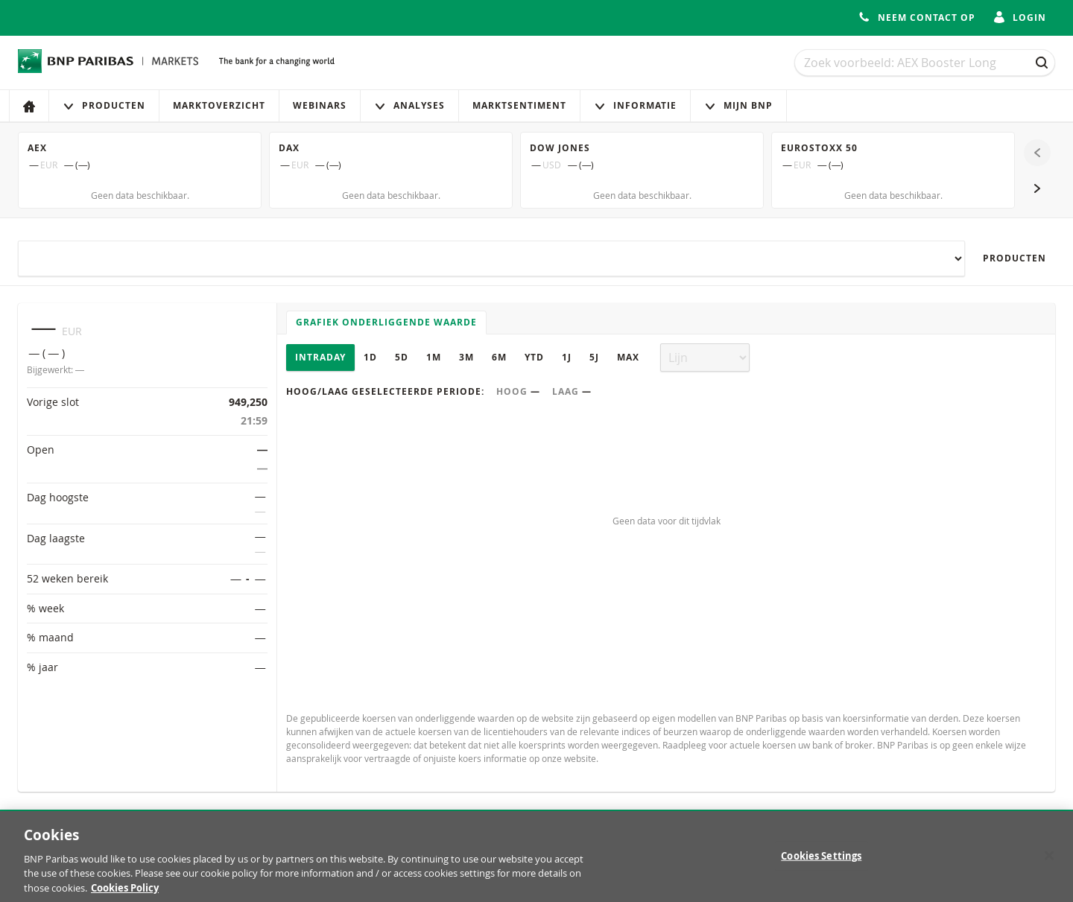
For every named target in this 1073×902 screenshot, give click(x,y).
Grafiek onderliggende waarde (386, 322)
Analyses (409, 105)
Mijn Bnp (738, 105)
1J (567, 357)
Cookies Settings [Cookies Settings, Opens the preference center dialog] (821, 861)
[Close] (1049, 861)
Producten (104, 105)
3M (466, 357)
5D (401, 357)
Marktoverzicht (219, 105)
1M (433, 357)
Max (628, 357)
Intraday (320, 357)
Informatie (635, 105)
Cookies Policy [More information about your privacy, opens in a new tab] (125, 894)
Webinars (319, 105)
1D (370, 357)
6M (499, 357)
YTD (534, 357)
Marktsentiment (519, 105)
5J (594, 357)
